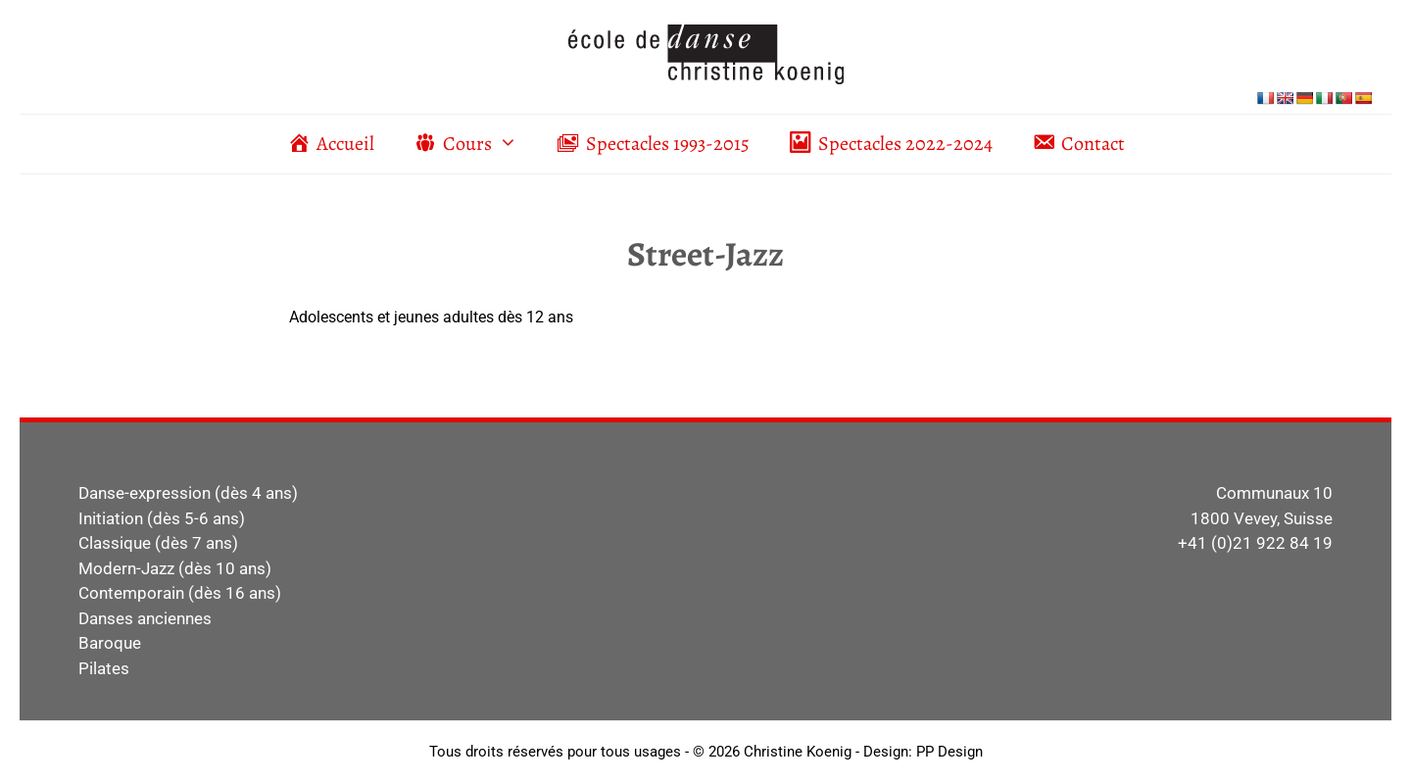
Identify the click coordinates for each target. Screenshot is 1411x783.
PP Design (949, 751)
